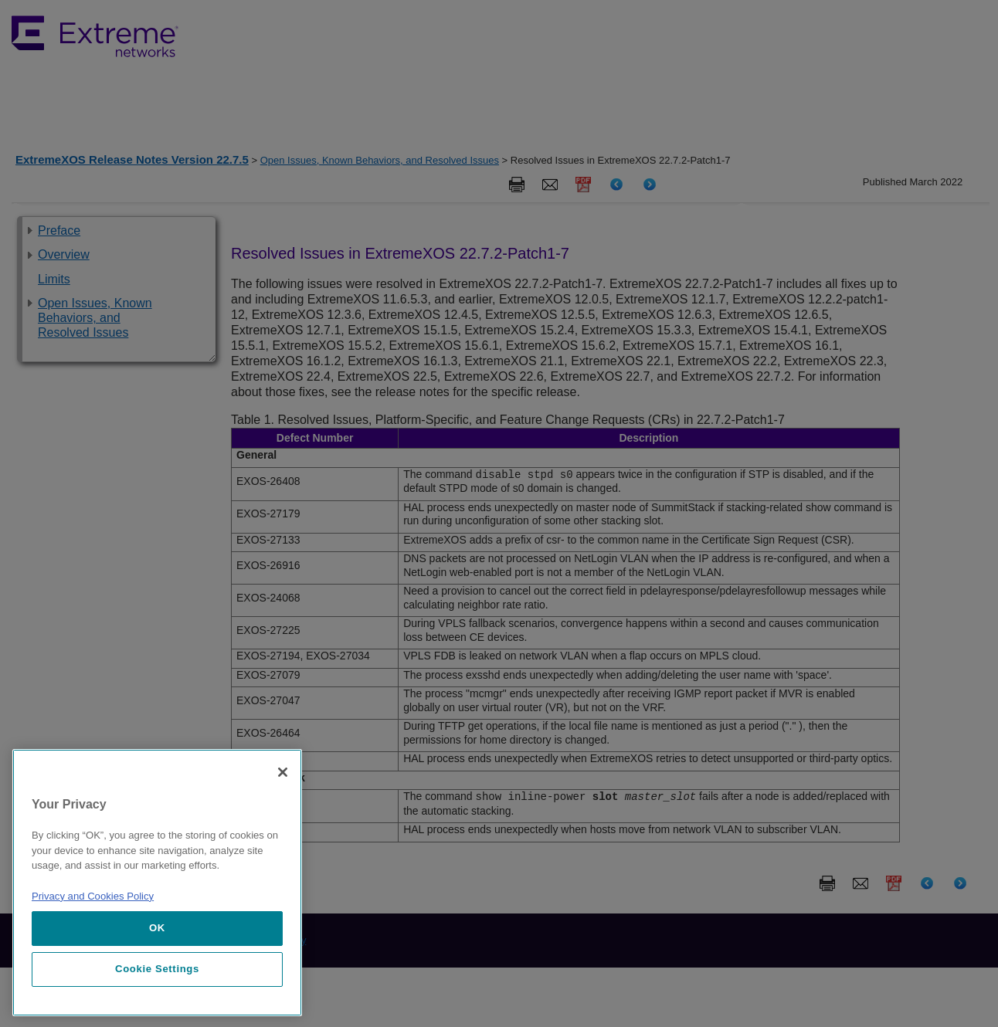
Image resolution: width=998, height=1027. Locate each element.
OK (157, 928)
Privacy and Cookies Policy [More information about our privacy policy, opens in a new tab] (93, 896)
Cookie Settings (157, 968)
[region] (157, 882)
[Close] (283, 772)
